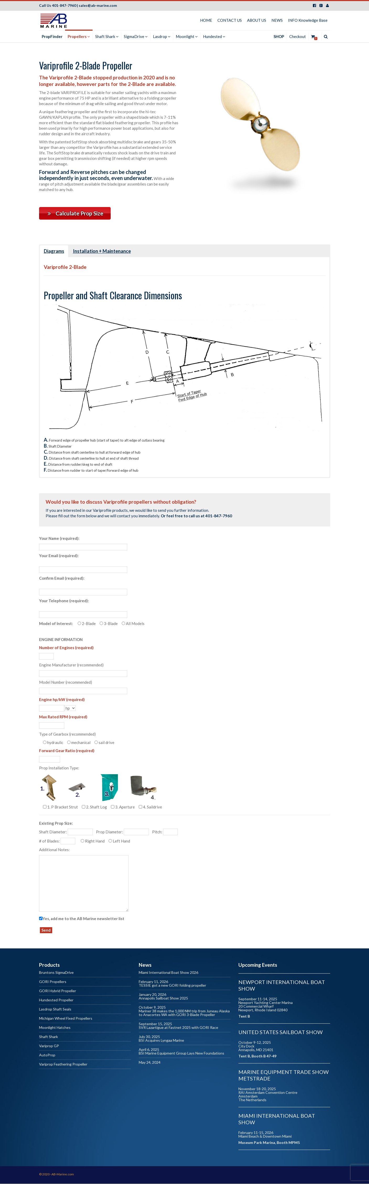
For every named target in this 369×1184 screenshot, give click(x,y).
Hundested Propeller (56, 1000)
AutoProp (47, 1055)
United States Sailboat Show (280, 1032)
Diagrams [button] (54, 251)
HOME (206, 20)
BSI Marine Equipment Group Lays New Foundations (181, 1054)
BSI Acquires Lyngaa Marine (161, 1041)
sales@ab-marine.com (98, 5)
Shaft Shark (48, 1037)
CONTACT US (229, 20)
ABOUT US (256, 20)
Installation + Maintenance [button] (102, 251)
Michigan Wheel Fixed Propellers (65, 1019)
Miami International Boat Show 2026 (168, 973)
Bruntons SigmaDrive (56, 973)
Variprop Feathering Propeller (63, 1065)
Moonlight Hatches (55, 1028)
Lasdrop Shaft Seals (55, 1010)
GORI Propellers (52, 982)
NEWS (277, 20)
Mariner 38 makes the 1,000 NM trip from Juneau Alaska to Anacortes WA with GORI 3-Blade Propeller (184, 1013)
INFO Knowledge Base (308, 20)
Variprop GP (49, 1046)
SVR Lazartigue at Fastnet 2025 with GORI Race (178, 1028)
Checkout (297, 36)
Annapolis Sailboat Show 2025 (163, 999)
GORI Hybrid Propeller (57, 991)
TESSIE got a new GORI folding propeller (172, 986)
